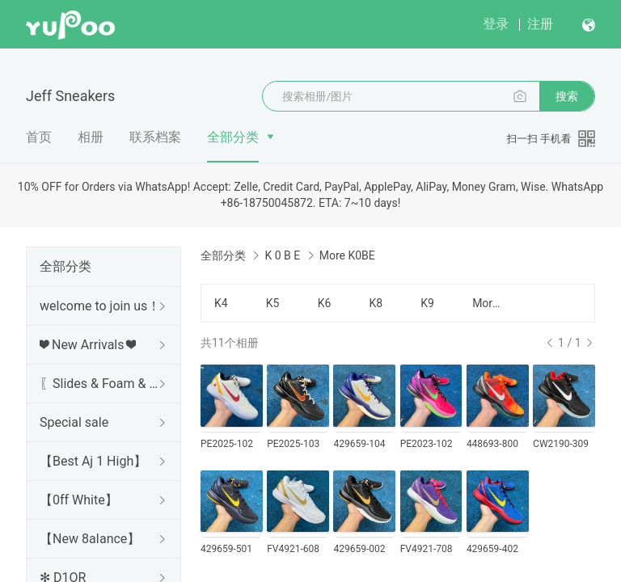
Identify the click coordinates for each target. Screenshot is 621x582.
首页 (39, 137)
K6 (325, 303)
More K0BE (488, 303)
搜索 (567, 96)
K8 (375, 303)
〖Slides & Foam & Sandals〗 (100, 383)
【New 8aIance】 (90, 538)
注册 (540, 24)
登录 (496, 24)
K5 (273, 303)
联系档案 (155, 137)
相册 (91, 137)
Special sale (74, 422)
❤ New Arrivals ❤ (88, 344)
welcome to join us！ (100, 306)
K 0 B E (282, 255)
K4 (221, 303)
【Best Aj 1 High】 (93, 461)
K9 (427, 303)
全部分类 (233, 137)
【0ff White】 (79, 500)
